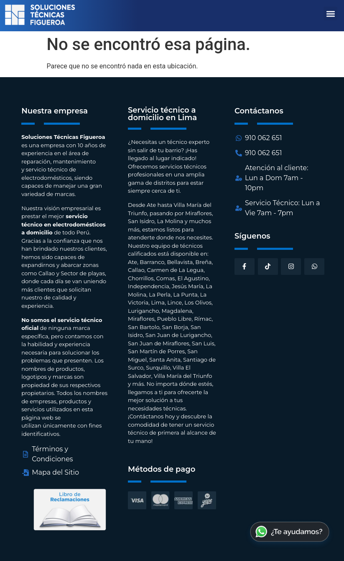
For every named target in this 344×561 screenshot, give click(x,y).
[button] (330, 13)
